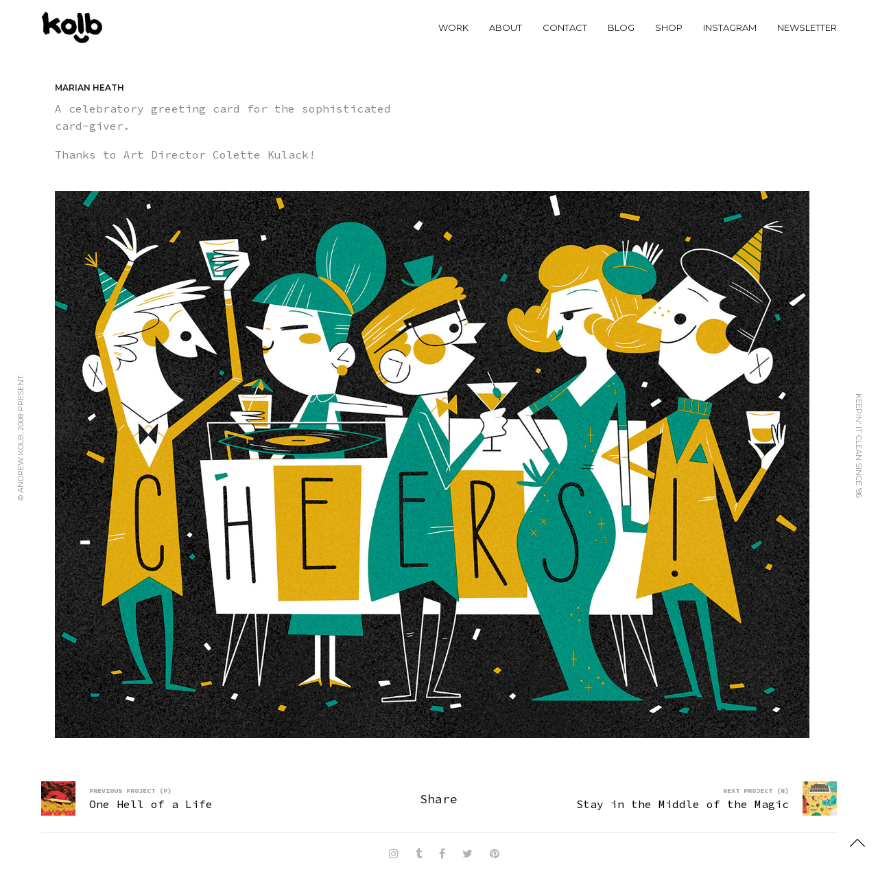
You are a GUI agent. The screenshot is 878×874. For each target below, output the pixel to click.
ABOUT (505, 27)
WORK (453, 27)
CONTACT (565, 27)
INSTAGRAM (730, 27)
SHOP (669, 27)
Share (439, 799)
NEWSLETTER (807, 27)
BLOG (621, 27)
